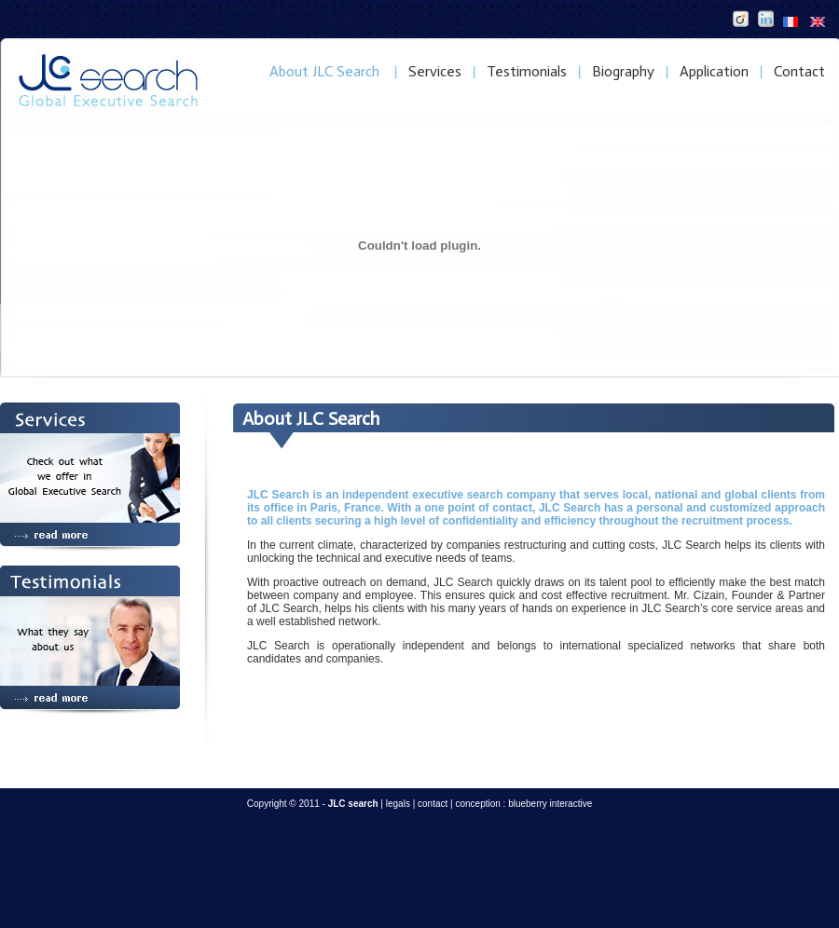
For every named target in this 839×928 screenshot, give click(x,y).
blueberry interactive (550, 803)
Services (434, 71)
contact (432, 803)
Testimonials (527, 71)
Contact (799, 71)
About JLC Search (324, 71)
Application (714, 71)
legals (398, 803)
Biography (623, 71)
